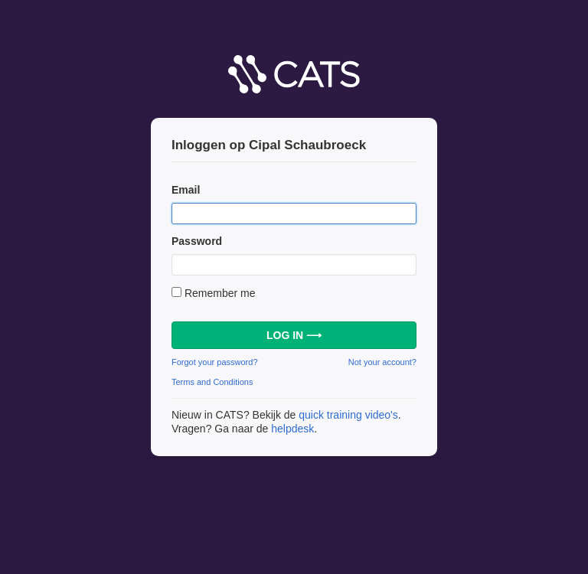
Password (197, 241)
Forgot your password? (215, 362)
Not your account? (382, 362)
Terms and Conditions (212, 381)
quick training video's (348, 415)
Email (186, 190)
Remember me (220, 293)
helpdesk (292, 428)
